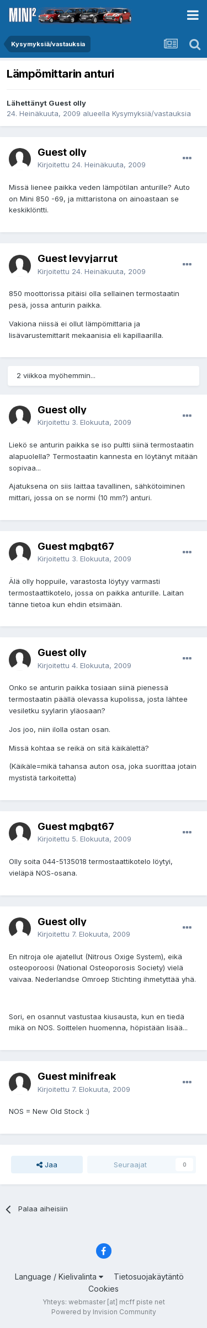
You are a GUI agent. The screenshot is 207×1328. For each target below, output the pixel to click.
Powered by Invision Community (103, 1312)
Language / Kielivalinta (59, 1276)
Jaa (46, 1164)
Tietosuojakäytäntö (149, 1276)
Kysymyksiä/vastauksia (151, 113)
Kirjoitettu (92, 164)
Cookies (103, 1288)
